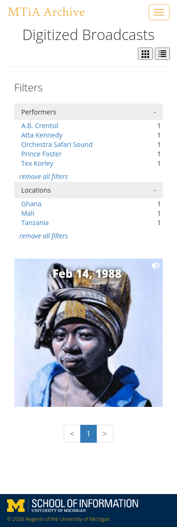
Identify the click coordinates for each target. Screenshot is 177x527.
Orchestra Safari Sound (57, 144)
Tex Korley (37, 163)
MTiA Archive (46, 12)
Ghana (31, 203)
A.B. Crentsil (40, 125)
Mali (27, 213)
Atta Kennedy (41, 134)
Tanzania (35, 222)
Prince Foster (41, 153)
